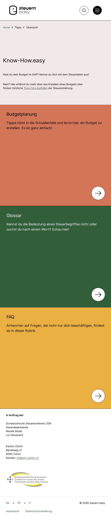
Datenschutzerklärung (38, 511)
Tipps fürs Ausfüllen (35, 88)
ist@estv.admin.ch (28, 457)
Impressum (12, 511)
